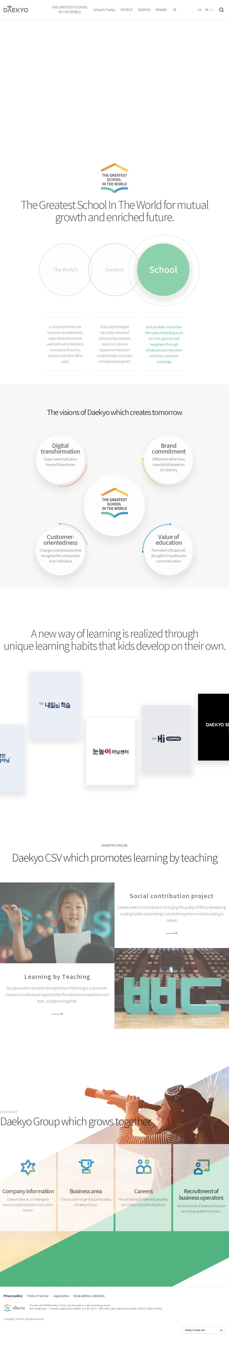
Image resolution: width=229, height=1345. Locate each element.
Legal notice (61, 1296)
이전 (114, 118)
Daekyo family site (195, 1330)
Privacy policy (13, 1296)
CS (199, 9)
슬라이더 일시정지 (107, 118)
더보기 (57, 1023)
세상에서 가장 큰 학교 (115, 534)
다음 (121, 118)
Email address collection (88, 1296)
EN (206, 9)
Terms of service (38, 1296)
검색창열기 (221, 10)
